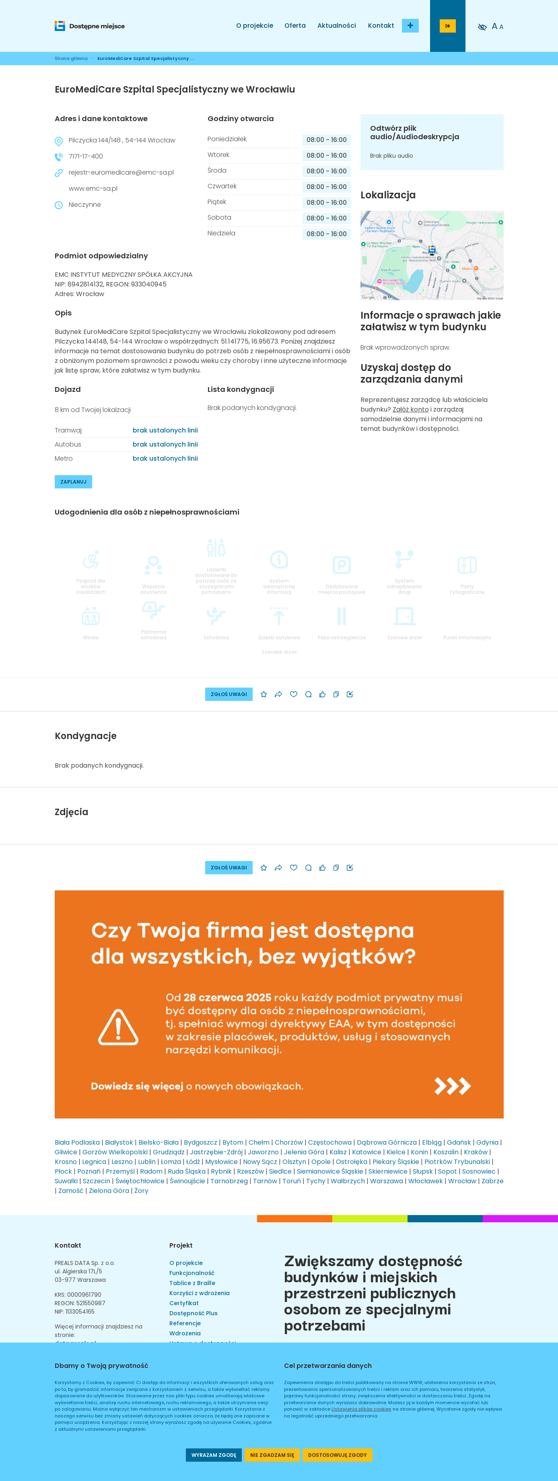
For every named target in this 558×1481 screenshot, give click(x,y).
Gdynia (487, 1142)
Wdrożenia (185, 1333)
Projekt (181, 1245)
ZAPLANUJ (73, 481)
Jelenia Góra (304, 1152)
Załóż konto (411, 409)
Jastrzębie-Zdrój (216, 1152)
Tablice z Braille (192, 1283)
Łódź (193, 1161)
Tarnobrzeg (229, 1181)
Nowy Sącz (260, 1161)
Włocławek (425, 1181)
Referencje (185, 1323)
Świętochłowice (140, 1181)
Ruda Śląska (187, 1171)
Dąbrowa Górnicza (387, 1142)
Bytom (232, 1142)
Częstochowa (330, 1142)
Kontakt (381, 25)
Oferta (295, 25)
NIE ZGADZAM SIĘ (272, 1455)
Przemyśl (120, 1171)
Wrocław (462, 1181)
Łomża (171, 1161)
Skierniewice (388, 1171)
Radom (151, 1171)
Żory (141, 1190)
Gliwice (66, 1152)
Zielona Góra (109, 1190)
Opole (321, 1161)
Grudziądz (169, 1152)
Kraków (476, 1152)
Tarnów (265, 1181)
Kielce (396, 1152)
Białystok (119, 1142)
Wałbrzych (348, 1181)
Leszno (122, 1161)
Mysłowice (221, 1161)
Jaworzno (263, 1152)
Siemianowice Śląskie (330, 1171)
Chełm (259, 1142)
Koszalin (446, 1152)
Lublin (147, 1161)
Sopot (447, 1171)
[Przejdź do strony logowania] (448, 26)
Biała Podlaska (77, 1142)
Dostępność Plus (193, 1313)
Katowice (366, 1152)
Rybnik (221, 1171)
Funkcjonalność (191, 1273)
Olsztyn (294, 1161)
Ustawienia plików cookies (361, 1409)
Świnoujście (187, 1181)
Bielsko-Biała (158, 1142)
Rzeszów (250, 1171)
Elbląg (432, 1142)
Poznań (89, 1171)
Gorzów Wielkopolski (115, 1152)
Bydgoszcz (200, 1142)
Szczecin (96, 1181)
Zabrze (493, 1181)
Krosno (66, 1161)
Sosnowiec (479, 1171)
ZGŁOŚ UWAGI (229, 694)
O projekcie (254, 25)
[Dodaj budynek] (410, 26)
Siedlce (280, 1171)
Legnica (94, 1161)
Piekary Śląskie (396, 1161)
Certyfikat (184, 1303)
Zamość (71, 1190)
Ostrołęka (351, 1161)
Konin (419, 1152)
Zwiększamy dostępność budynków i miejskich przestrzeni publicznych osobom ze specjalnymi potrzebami (373, 1291)
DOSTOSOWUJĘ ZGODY (337, 1455)
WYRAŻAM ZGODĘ (213, 1455)
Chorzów (289, 1142)
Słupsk (423, 1171)
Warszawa (386, 1181)
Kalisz (338, 1152)
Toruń (291, 1181)
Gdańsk (459, 1142)
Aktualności (336, 25)
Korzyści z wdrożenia (199, 1293)
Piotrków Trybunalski (457, 1161)
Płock (63, 1171)
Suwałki (66, 1181)
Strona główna (71, 58)
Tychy (315, 1181)
